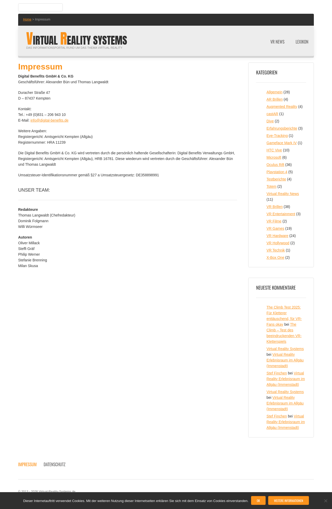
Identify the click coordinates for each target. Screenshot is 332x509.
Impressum (27, 464)
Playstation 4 (276, 172)
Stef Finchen (276, 373)
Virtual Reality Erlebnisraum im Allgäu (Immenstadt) (284, 360)
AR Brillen (274, 99)
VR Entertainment (280, 214)
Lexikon (302, 42)
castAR (272, 114)
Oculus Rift (275, 165)
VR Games (275, 228)
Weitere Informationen (288, 500)
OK (258, 500)
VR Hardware (277, 236)
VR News (278, 42)
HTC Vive (274, 150)
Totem (271, 186)
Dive (270, 121)
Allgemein (274, 92)
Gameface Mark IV (281, 143)
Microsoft (273, 157)
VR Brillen (274, 207)
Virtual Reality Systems (285, 349)
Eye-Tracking (277, 136)
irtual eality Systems (76, 40)
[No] (325, 500)
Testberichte (276, 179)
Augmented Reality (281, 106)
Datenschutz (54, 464)
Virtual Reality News (282, 194)
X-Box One (275, 257)
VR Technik (275, 250)
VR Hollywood (277, 243)
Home (27, 19)
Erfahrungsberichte (281, 128)
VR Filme (273, 221)
